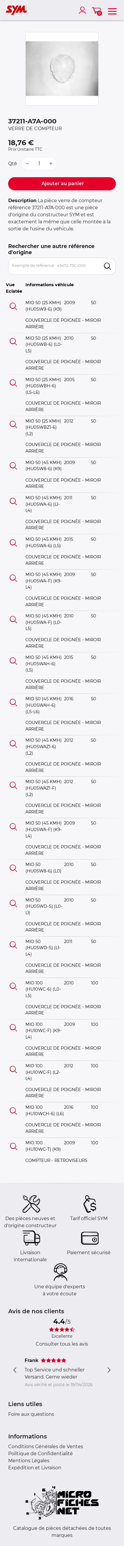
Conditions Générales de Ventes (45, 1446)
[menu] (112, 10)
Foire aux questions (31, 1414)
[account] (84, 10)
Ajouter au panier (62, 183)
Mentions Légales (28, 1460)
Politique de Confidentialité (40, 1453)
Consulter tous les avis (62, 1344)
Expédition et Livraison (34, 1467)
